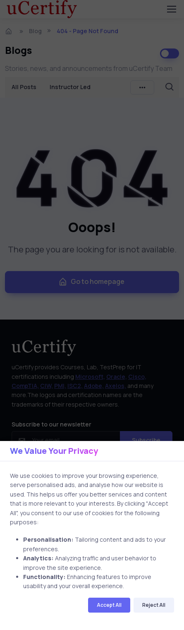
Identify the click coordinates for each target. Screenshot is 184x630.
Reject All (153, 604)
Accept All (109, 604)
